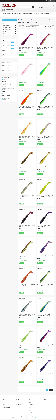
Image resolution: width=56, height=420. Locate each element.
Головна (3, 399)
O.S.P (30, 410)
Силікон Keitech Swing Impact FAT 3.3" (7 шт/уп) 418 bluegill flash (27, 196)
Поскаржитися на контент (30, 417)
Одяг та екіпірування (44, 13)
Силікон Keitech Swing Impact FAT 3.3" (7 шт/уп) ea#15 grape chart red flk (27, 255)
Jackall (30, 407)
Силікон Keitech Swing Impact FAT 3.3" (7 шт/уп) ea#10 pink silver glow (27, 77)
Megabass (31, 409)
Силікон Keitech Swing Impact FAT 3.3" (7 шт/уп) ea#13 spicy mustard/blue (27, 285)
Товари (3, 23)
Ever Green (31, 404)
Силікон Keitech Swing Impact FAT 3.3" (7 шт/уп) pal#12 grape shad (45, 48)
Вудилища (18, 399)
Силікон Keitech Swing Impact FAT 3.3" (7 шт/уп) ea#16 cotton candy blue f (45, 137)
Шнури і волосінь (19, 404)
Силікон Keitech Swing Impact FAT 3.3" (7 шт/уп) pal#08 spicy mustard (27, 137)
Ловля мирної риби (16, 13)
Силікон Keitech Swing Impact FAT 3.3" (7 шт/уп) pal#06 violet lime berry (45, 107)
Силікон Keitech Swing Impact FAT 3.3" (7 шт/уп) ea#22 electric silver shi (27, 315)
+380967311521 (45, 399)
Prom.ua (33, 416)
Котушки (17, 401)
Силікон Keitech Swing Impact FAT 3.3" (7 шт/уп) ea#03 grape (27, 226)
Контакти (4, 402)
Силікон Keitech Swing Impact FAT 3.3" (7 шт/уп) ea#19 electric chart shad (27, 345)
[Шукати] (33, 7)
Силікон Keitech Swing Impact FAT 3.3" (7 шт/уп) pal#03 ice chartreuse (45, 77)
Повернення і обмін (6, 407)
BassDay (30, 399)
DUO (30, 402)
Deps (30, 401)
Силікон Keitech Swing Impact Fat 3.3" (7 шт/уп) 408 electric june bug (45, 374)
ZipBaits (30, 412)
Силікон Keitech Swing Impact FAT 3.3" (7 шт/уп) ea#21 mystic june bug (45, 345)
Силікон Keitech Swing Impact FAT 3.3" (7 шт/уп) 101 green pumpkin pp (27, 166)
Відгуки (3, 404)
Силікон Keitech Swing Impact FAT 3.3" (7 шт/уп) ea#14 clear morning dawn (45, 255)
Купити (22, 55)
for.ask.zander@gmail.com (8, 96)
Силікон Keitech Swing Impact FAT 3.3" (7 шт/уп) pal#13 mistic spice (27, 48)
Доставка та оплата (6, 405)
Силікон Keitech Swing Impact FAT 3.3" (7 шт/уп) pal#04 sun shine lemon (27, 107)
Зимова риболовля (27, 13)
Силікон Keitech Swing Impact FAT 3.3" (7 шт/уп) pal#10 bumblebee (45, 166)
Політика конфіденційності (39, 417)
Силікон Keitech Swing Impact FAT (39, 19)
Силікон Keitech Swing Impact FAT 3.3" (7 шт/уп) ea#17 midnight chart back (45, 315)
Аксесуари (18, 405)
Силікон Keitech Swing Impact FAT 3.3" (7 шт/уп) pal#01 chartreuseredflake (45, 196)
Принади (17, 402)
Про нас (4, 15)
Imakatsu (30, 405)
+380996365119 (45, 401)
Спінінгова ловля (6, 13)
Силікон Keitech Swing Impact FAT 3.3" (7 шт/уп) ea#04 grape (45, 226)
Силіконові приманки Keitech (26, 19)
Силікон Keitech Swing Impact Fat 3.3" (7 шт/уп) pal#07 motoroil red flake (26, 374)
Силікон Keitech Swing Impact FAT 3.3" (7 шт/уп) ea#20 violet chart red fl (45, 285)
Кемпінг (35, 13)
